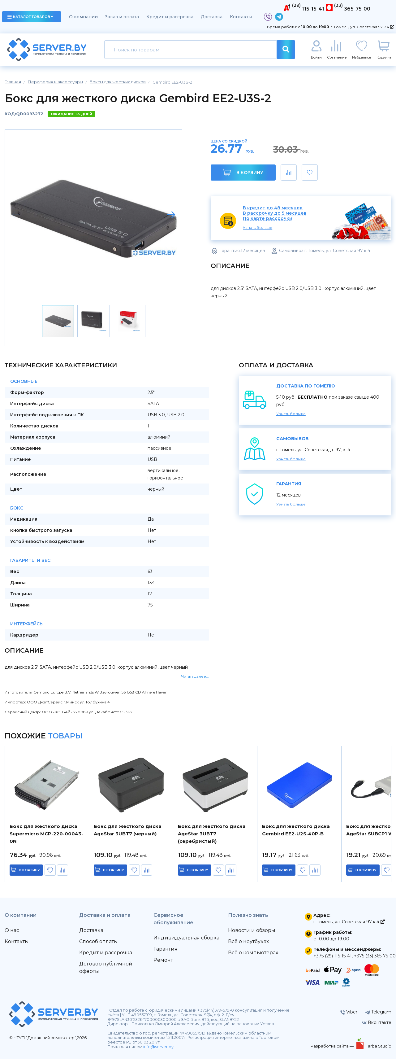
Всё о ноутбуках (248, 941)
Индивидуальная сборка (186, 938)
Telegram (378, 1012)
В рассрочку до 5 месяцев (275, 213)
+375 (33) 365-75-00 (375, 956)
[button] (171, 215)
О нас (12, 930)
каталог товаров (30, 16)
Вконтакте (376, 1022)
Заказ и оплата (122, 17)
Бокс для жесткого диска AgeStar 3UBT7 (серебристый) (212, 833)
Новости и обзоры (251, 930)
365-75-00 (357, 9)
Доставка (211, 17)
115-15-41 (313, 9)
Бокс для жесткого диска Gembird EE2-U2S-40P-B (296, 830)
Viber (348, 1012)
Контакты (241, 17)
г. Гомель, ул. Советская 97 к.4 (362, 26)
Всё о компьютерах (253, 953)
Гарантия (165, 949)
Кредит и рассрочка (169, 17)
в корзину (30, 870)
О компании (83, 17)
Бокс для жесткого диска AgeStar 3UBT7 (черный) (127, 830)
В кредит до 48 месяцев (273, 208)
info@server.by (158, 1046)
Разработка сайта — (333, 1046)
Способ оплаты (98, 941)
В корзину (243, 172)
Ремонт (163, 960)
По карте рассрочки (267, 218)
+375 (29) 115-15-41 (332, 956)
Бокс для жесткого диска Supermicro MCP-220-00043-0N (46, 833)
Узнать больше (257, 227)
